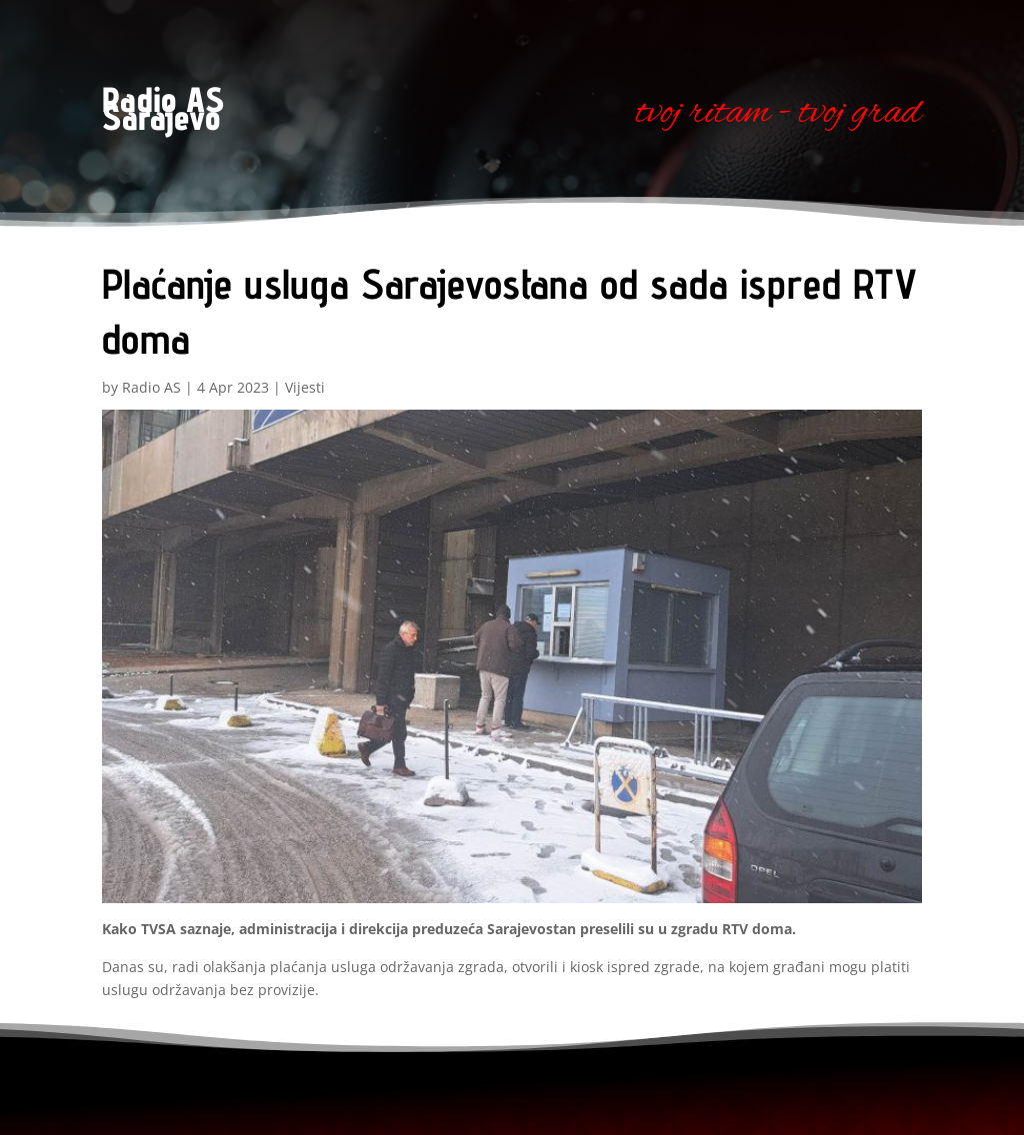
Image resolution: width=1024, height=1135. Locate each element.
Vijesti (305, 387)
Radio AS (151, 387)
